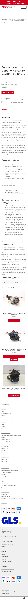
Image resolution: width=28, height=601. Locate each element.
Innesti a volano (4, 452)
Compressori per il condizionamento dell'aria (11, 435)
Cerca (14, 599)
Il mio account (4, 556)
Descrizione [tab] (4, 109)
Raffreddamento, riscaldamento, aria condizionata (12, 498)
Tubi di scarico (4, 483)
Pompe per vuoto (5, 457)
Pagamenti (4, 559)
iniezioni (3, 450)
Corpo (2, 411)
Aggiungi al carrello (8, 92)
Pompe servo (4, 459)
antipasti (3, 426)
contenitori (3, 409)
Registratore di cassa (6, 564)
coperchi (3, 437)
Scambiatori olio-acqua (6, 472)
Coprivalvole (4, 444)
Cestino (3, 546)
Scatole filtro (4, 474)
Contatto (3, 554)
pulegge (3, 463)
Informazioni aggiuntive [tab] (6, 113)
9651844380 (20, 102)
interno (3, 415)
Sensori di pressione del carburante (9, 476)
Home (2, 19)
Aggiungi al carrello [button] (14, 320)
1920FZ (10, 102)
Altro (2, 424)
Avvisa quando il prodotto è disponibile (14, 356)
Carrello (22, 598)
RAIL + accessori (5, 468)
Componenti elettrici (5, 406)
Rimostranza (4, 566)
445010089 (15, 102)
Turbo (2, 489)
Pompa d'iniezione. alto (21, 19)
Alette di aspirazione (5, 419)
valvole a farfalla (5, 492)
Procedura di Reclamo (6, 561)
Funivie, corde (4, 448)
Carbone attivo (4, 430)
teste (2, 481)
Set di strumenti (4, 500)
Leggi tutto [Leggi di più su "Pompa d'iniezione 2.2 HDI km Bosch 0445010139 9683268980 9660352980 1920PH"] (14, 359)
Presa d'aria (4, 461)
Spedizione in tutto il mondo (7, 569)
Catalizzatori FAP (5, 404)
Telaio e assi (4, 503)
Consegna (3, 551)
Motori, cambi (4, 494)
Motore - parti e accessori (10, 19)
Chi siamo (3, 549)
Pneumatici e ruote (5, 496)
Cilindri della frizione (5, 433)
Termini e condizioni (6, 571)
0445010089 (6, 102)
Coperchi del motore (5, 439)
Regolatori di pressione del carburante (9, 470)
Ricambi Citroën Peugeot (7, 541)
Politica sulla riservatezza (7, 544)
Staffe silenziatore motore (7, 479)
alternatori (3, 422)
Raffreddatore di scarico (6, 465)
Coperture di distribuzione (7, 441)
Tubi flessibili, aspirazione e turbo (8, 485)
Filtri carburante (4, 446)
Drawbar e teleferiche (6, 413)
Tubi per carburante (5, 487)
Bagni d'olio (4, 428)
